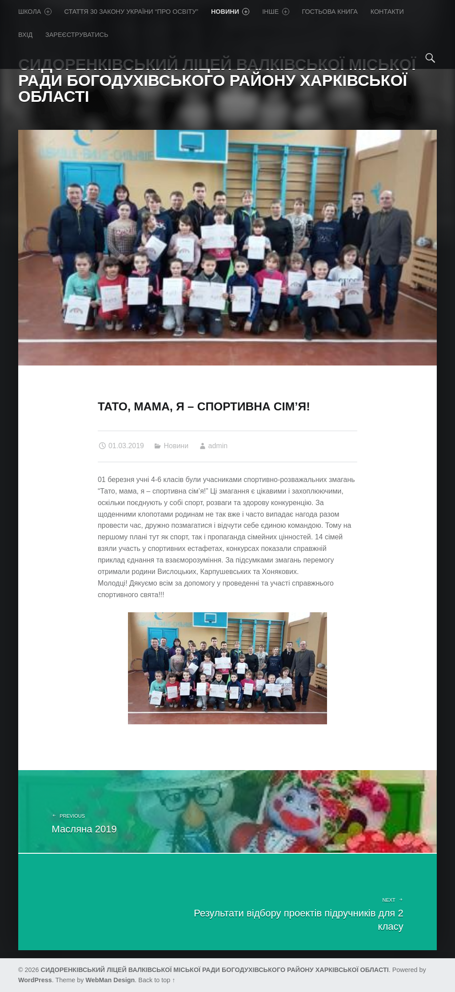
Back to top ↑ (156, 980)
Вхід (25, 34)
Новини (230, 11)
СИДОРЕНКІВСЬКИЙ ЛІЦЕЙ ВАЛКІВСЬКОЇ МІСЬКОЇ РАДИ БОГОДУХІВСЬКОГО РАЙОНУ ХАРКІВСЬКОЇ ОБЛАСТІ (215, 969)
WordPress (35, 980)
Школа (35, 11)
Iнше (275, 11)
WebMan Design (110, 980)
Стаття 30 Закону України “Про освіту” (131, 11)
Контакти (387, 11)
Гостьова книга (329, 11)
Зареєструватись (76, 34)
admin (218, 446)
